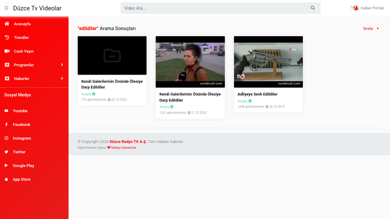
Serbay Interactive (123, 148)
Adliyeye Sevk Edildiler (258, 94)
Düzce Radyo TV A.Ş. (128, 141)
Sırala (372, 29)
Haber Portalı (367, 7)
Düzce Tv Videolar (37, 8)
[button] (34, 65)
